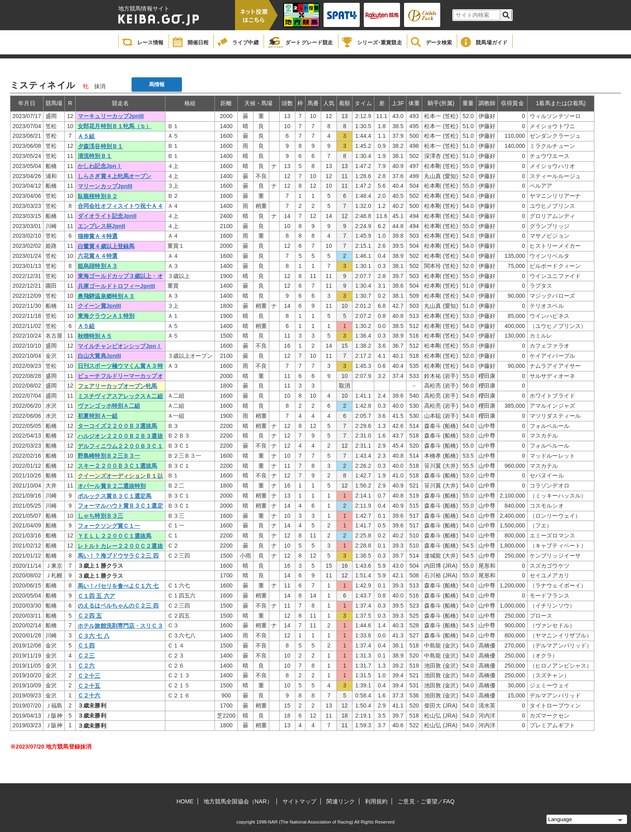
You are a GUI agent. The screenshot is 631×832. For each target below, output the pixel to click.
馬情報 (157, 84)
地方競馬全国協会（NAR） (238, 801)
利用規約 (376, 801)
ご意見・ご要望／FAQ (426, 801)
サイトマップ (300, 801)
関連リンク (340, 801)
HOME (185, 801)
